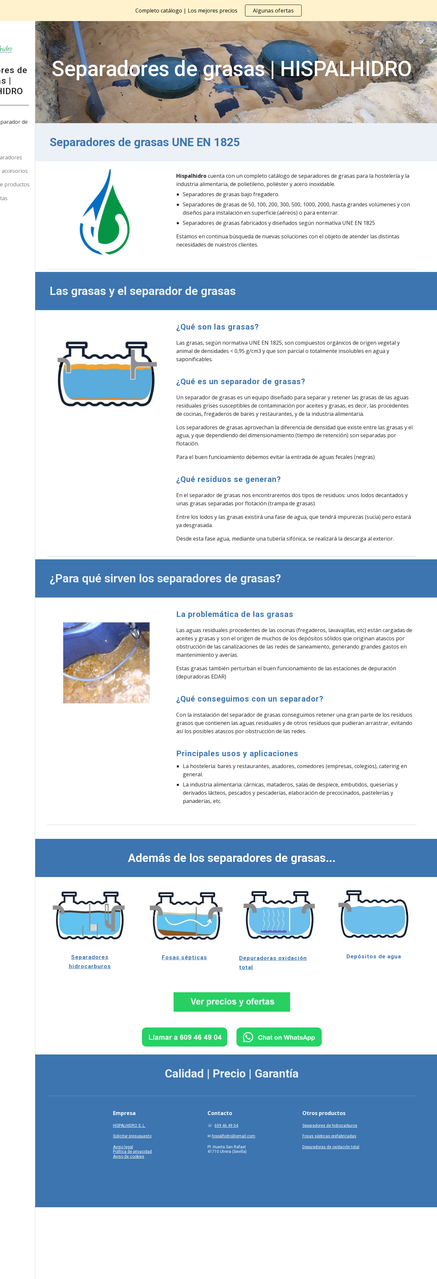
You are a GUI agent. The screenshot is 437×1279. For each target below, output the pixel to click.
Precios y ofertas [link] (34, 198)
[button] (429, 30)
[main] (259, 72)
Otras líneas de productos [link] (45, 184)
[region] (218, 10)
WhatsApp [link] (26, 225)
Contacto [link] (24, 211)
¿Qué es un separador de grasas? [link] (44, 126)
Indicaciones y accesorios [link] (44, 170)
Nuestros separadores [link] (41, 157)
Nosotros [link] (25, 143)
